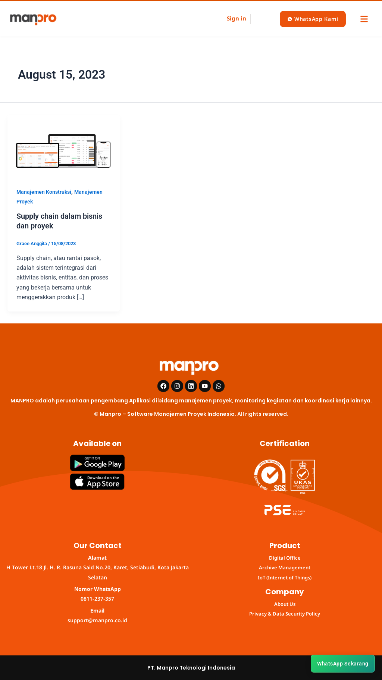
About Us (284, 604)
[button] (364, 19)
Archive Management (284, 567)
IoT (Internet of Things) (284, 577)
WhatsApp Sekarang (343, 664)
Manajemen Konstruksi (43, 192)
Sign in (236, 18)
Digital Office (285, 557)
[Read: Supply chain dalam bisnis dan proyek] (63, 145)
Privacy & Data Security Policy (284, 613)
